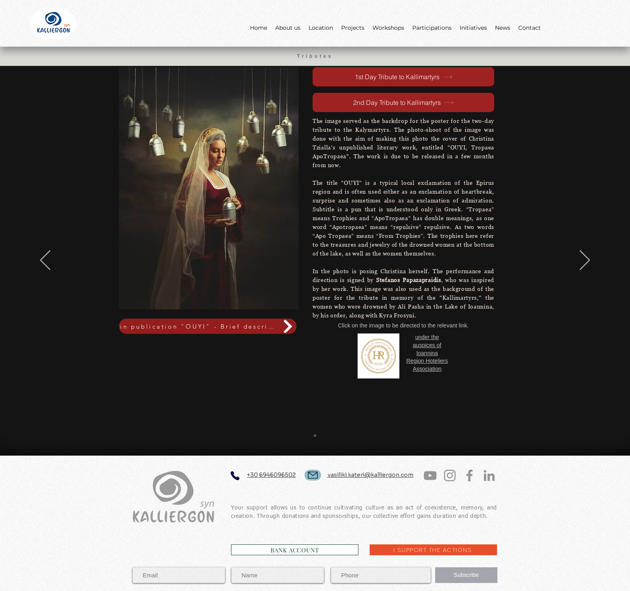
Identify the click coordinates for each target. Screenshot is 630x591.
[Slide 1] (315, 435)
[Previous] (45, 260)
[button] (209, 188)
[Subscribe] (466, 575)
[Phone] (235, 475)
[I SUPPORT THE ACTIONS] (433, 549)
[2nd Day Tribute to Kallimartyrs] (403, 102)
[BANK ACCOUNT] (294, 549)
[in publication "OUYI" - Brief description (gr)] (208, 326)
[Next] (585, 260)
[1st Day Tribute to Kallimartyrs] (403, 76)
